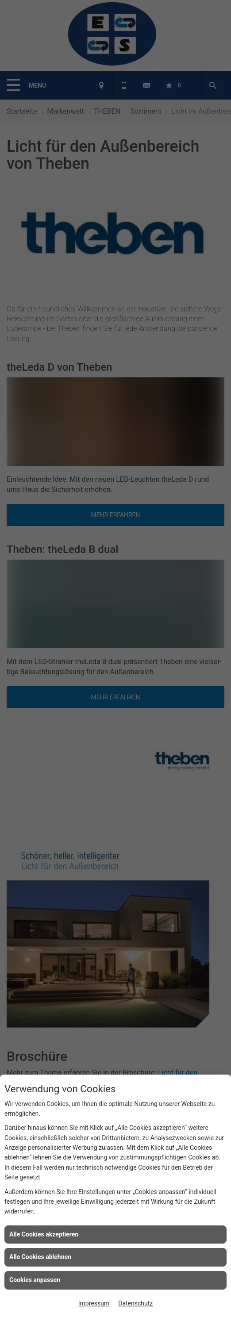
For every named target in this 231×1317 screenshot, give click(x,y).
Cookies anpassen (34, 1279)
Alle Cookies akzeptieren (43, 1234)
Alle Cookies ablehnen (40, 1256)
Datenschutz (135, 1303)
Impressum (93, 1303)
